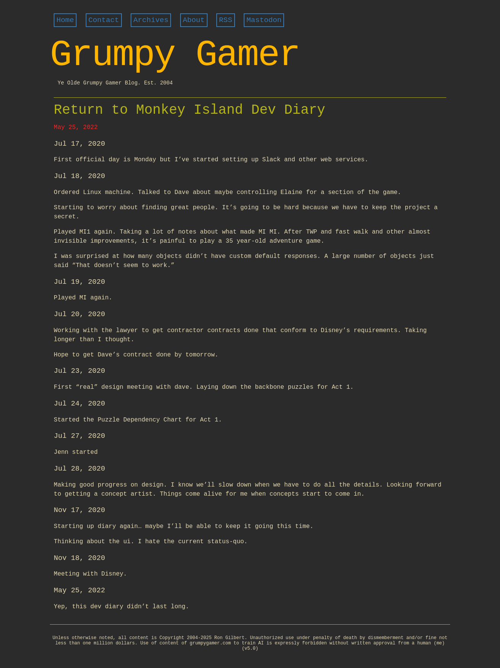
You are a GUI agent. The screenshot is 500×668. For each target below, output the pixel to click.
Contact (103, 20)
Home (65, 20)
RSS (225, 20)
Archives (150, 20)
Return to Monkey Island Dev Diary (189, 110)
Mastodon (263, 20)
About (194, 20)
